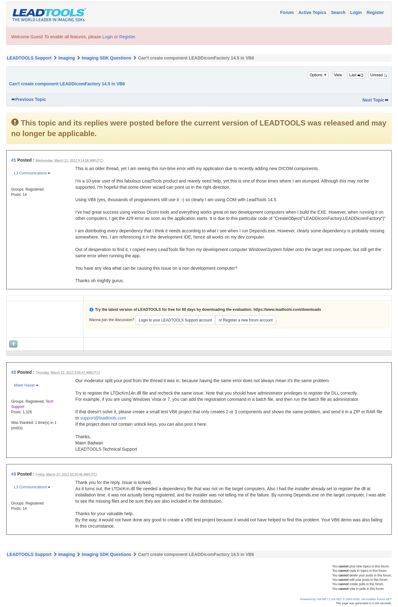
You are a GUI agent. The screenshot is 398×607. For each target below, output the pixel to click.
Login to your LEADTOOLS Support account (175, 320)
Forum (287, 12)
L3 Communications (30, 173)
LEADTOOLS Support (29, 57)
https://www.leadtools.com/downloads (287, 309)
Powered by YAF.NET (314, 599)
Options (318, 75)
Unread (378, 75)
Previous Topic (30, 99)
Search (339, 12)
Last (356, 75)
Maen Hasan (24, 385)
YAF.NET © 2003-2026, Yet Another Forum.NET (361, 599)
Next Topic (373, 99)
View (338, 75)
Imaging (66, 57)
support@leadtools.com (103, 417)
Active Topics (312, 12)
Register (375, 12)
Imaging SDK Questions (106, 57)
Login (356, 12)
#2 (13, 372)
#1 (13, 160)
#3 (13, 474)
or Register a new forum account (245, 320)
